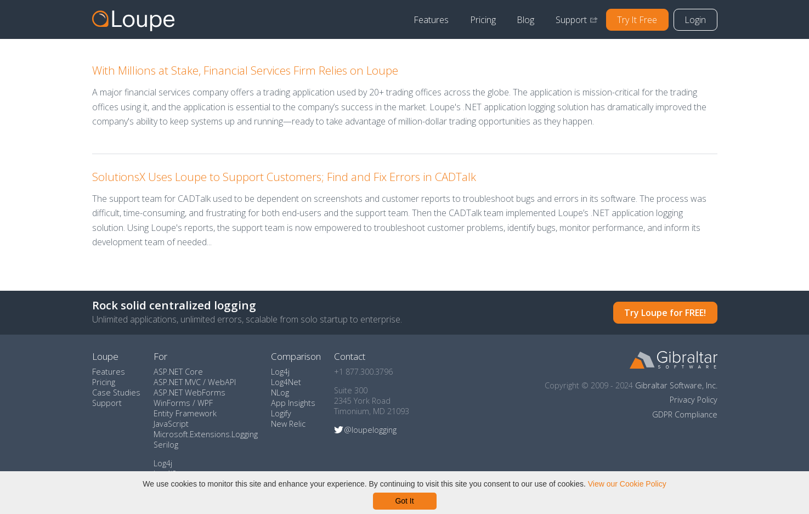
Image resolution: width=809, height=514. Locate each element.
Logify (281, 413)
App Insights (293, 403)
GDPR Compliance (684, 414)
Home (133, 20)
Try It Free (637, 20)
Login (695, 20)
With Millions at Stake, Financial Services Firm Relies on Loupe (245, 70)
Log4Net (286, 382)
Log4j (163, 463)
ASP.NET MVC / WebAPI (195, 382)
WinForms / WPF (183, 403)
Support (571, 20)
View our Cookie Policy (627, 483)
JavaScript (171, 424)
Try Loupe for (665, 313)
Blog (525, 20)
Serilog (166, 444)
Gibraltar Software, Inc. (676, 385)
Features (431, 20)
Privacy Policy (693, 399)
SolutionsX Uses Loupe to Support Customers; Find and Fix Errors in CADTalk (284, 176)
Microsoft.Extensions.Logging (206, 434)
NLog (280, 392)
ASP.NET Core (178, 371)
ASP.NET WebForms (189, 392)
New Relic (288, 424)
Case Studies (116, 392)
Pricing (483, 20)
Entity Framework (185, 413)
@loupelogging (370, 430)
